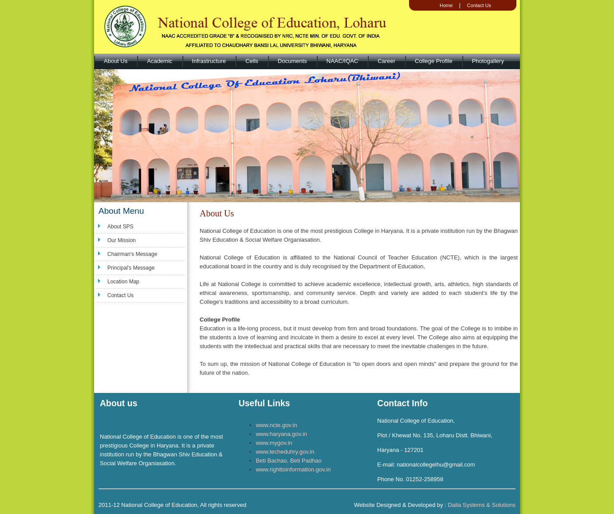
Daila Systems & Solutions (482, 505)
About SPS (120, 227)
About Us (115, 61)
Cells (251, 61)
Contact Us (479, 5)
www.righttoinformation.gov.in (293, 469)
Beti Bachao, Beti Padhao (289, 460)
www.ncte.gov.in (276, 425)
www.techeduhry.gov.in (285, 451)
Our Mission (121, 240)
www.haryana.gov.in (281, 434)
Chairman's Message (132, 254)
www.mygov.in (274, 442)
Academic (159, 61)
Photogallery (488, 61)
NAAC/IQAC (342, 61)
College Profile (434, 61)
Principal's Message (130, 268)
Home (446, 5)
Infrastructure (209, 61)
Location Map (123, 282)
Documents (292, 61)
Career (386, 61)
